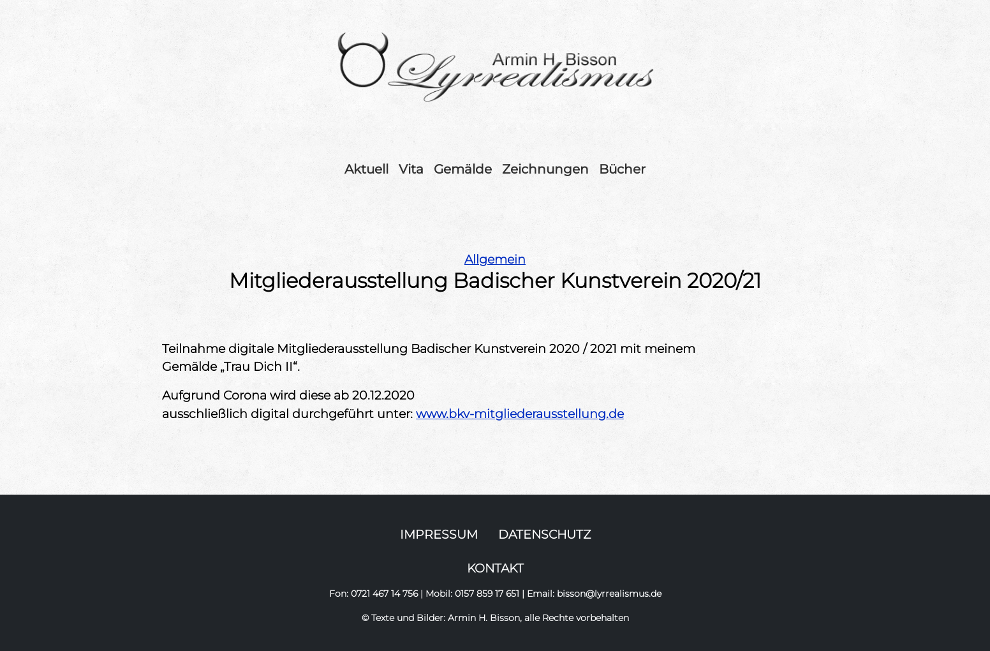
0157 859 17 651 (487, 593)
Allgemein (495, 259)
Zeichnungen (545, 169)
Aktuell (366, 169)
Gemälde (463, 169)
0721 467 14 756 (384, 593)
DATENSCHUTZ (544, 534)
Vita (411, 169)
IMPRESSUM (439, 534)
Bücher (622, 169)
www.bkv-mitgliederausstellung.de (520, 413)
